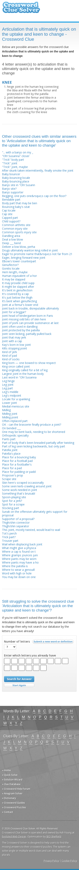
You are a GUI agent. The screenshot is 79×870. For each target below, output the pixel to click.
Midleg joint (9, 414)
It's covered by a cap (15, 294)
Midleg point (10, 417)
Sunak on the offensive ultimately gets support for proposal (34, 513)
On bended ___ (11, 428)
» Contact (7, 812)
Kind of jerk (9, 352)
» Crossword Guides (13, 802)
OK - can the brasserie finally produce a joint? (31, 424)
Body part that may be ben (19, 203)
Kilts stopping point (14, 348)
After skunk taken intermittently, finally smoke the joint (37, 170)
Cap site (7, 214)
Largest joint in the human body (23, 374)
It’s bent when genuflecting (19, 301)
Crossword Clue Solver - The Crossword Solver (21, 9)
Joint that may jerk (14, 337)
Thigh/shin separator (15, 526)
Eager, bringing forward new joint (23, 257)
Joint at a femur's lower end (20, 305)
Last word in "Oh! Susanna (19, 377)
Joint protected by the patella (21, 330)
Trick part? (9, 537)
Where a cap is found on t (19, 551)
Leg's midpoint (11, 395)
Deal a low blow (12, 239)
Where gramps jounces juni (20, 555)
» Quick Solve (10, 775)
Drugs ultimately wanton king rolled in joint (30, 250)
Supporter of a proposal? (18, 519)
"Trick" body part (13, 159)
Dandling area (11, 236)
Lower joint (9, 403)
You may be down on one (19, 577)
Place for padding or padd (19, 472)
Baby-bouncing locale (16, 178)
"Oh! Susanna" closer (15, 156)
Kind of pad (9, 355)
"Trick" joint (9, 163)
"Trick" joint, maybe (15, 167)
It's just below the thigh (17, 297)
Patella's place (11, 453)
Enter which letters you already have (30, 655)
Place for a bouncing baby (19, 457)
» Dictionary (9, 798)
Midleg (6, 410)
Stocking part (10, 508)
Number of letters (17, 641)
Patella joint (10, 450)
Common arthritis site (16, 225)
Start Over (19, 685)
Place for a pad (12, 468)
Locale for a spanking (16, 399)
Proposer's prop (12, 475)
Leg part (7, 388)
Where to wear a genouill (18, 570)
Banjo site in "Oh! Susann (18, 185)
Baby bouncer (11, 174)
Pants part (9, 439)
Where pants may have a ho (20, 562)
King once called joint (16, 366)
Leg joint (8, 385)
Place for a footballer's (17, 464)
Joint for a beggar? (14, 312)
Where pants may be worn (19, 559)
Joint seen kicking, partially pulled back (26, 334)
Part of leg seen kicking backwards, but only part (33, 446)
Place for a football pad (17, 461)
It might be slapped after (18, 287)
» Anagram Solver (12, 793)
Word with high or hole (17, 573)
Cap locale (9, 210)
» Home (6, 770)
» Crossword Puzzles (14, 807)
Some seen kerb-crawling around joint (27, 486)
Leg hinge (8, 381)
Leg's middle (10, 392)
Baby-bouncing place (15, 181)
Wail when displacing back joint (22, 544)
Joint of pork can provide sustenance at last (30, 323)
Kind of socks (11, 359)
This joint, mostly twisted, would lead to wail (31, 530)
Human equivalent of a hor (19, 276)
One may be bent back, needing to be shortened (33, 432)
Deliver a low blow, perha (18, 247)
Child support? (11, 221)
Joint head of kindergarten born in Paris (27, 316)
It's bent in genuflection (17, 290)
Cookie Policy (69, 861)
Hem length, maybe (15, 272)
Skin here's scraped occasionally (23, 482)
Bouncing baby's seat (16, 207)
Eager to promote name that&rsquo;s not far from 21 (37, 254)
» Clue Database (11, 784)
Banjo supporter (12, 192)
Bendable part (11, 199)
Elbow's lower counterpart (19, 261)
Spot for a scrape (13, 504)
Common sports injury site (19, 232)
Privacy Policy (51, 861)
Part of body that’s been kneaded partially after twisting (38, 443)
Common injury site (15, 228)
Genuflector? (10, 265)
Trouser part (10, 541)
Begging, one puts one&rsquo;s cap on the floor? (34, 196)
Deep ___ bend (11, 243)
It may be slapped (13, 279)
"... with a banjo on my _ (17, 152)
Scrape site (9, 479)
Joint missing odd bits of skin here (24, 319)
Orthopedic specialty (15, 435)
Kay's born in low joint (16, 345)
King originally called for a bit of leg (25, 370)
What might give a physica (19, 548)
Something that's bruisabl (18, 493)
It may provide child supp (18, 283)
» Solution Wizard (12, 779)
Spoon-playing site (14, 497)
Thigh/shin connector (16, 522)
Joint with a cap (12, 341)
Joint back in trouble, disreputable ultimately (30, 308)
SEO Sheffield (53, 836)
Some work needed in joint (19, 490)
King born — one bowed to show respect (29, 363)
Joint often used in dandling (19, 326)
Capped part (10, 218)
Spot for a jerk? (12, 501)
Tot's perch (9, 533)
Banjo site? (9, 189)
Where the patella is (15, 566)
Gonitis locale (11, 268)
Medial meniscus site (15, 406)
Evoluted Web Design (14, 836)
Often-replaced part (15, 421)
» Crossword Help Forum (16, 789)
